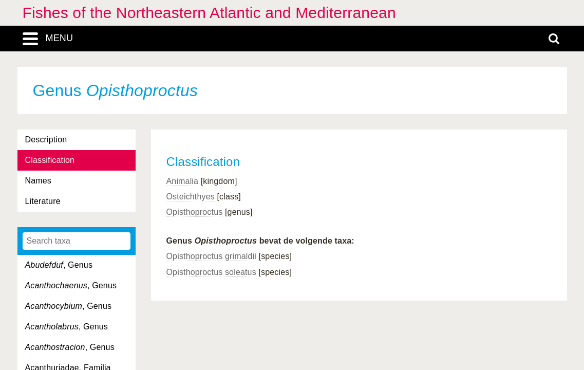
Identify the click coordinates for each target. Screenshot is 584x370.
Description (46, 139)
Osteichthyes (190, 196)
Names (38, 180)
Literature (43, 201)
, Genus (59, 265)
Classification (50, 160)
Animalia (182, 181)
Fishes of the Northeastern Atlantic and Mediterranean (209, 12)
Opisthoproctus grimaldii (211, 256)
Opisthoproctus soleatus (211, 272)
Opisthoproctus (194, 212)
